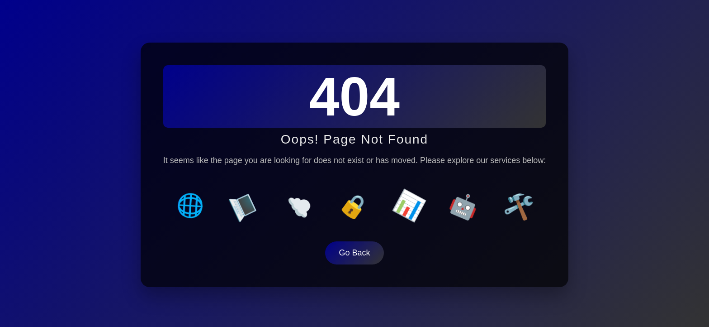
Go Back (354, 251)
